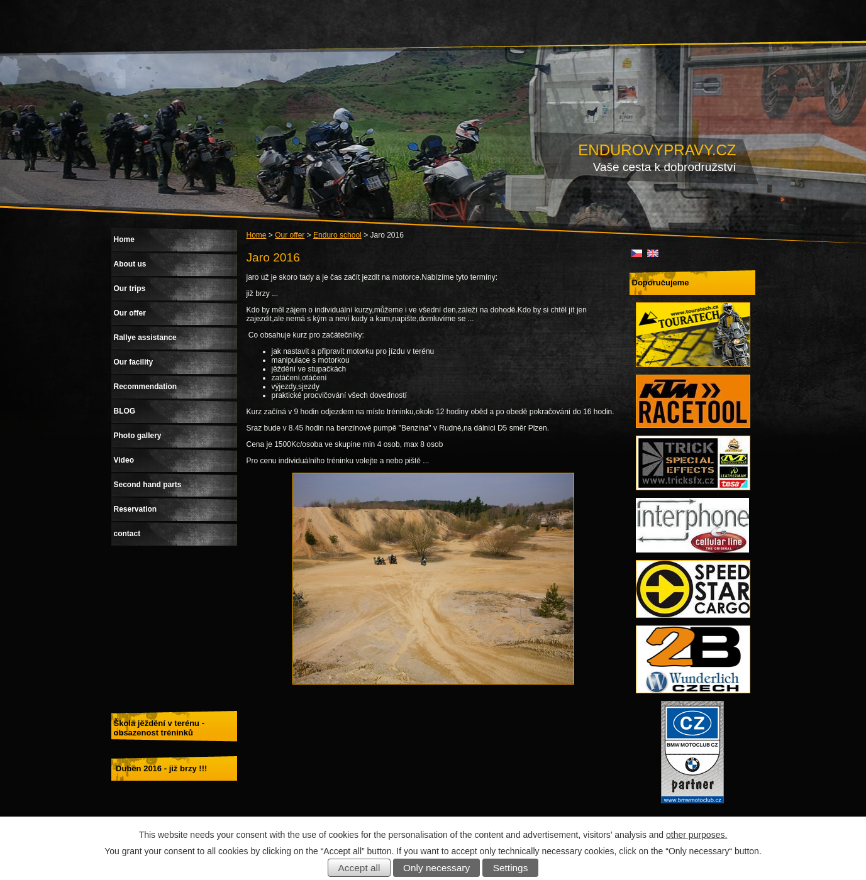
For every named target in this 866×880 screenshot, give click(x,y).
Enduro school (337, 235)
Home (257, 235)
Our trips (130, 288)
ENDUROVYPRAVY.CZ (657, 149)
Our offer (289, 235)
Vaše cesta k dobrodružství (664, 166)
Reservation (135, 509)
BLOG (125, 411)
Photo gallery (138, 435)
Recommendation (145, 386)
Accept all (359, 867)
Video (124, 460)
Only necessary (436, 867)
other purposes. (696, 835)
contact (127, 533)
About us (130, 264)
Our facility (133, 362)
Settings (510, 867)
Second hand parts (148, 484)
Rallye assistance (145, 337)
